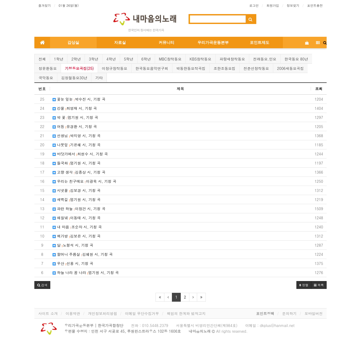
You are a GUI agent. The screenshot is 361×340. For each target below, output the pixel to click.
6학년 (146, 59)
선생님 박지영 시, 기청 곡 (77, 135)
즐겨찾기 (44, 5)
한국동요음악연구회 (151, 68)
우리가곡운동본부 (213, 42)
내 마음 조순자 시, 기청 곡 (77, 226)
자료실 (120, 42)
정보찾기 (293, 5)
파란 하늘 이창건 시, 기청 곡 (79, 208)
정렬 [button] (303, 285)
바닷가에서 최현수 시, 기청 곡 (80, 153)
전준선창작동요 (256, 68)
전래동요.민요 (264, 59)
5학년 (128, 59)
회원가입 (272, 5)
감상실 (73, 42)
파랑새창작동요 (232, 59)
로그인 (254, 5)
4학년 (111, 59)
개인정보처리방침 (102, 313)
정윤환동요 (48, 68)
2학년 (76, 59)
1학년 (58, 59)
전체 (42, 59)
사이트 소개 (48, 313)
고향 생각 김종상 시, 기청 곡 (79, 172)
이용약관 (73, 313)
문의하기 (289, 313)
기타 (99, 77)
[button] (42, 285)
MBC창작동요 (170, 59)
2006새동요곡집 (290, 68)
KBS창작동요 (200, 59)
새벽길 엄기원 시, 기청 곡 (77, 199)
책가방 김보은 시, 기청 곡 (77, 236)
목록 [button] (319, 285)
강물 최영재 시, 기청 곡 (75, 108)
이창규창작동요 (114, 68)
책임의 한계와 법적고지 (186, 313)
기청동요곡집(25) (79, 68)
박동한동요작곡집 (191, 68)
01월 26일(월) (69, 5)
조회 (318, 88)
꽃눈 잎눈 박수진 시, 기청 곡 (79, 99)
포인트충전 (315, 5)
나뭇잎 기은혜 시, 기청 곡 (77, 144)
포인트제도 (259, 42)
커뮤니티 (166, 42)
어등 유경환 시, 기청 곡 (75, 126)
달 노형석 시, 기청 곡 (73, 245)
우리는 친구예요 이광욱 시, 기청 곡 (84, 181)
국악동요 (46, 77)
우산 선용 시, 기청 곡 (73, 263)
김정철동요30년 (74, 77)
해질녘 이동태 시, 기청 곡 (77, 217)
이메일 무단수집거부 (142, 313)
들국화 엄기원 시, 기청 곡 (77, 163)
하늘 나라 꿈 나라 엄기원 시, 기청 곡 (86, 272)
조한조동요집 (224, 68)
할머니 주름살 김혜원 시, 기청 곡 (83, 254)
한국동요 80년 (296, 59)
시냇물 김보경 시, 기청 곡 (77, 190)
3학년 (93, 59)
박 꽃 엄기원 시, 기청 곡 (75, 117)
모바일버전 (313, 313)
